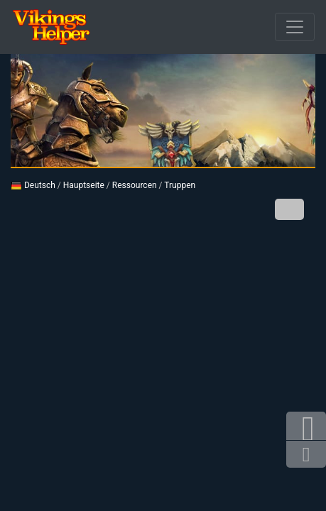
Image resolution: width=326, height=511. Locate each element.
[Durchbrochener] (295, 27)
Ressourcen (134, 185)
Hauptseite (83, 185)
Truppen (179, 185)
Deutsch (33, 185)
